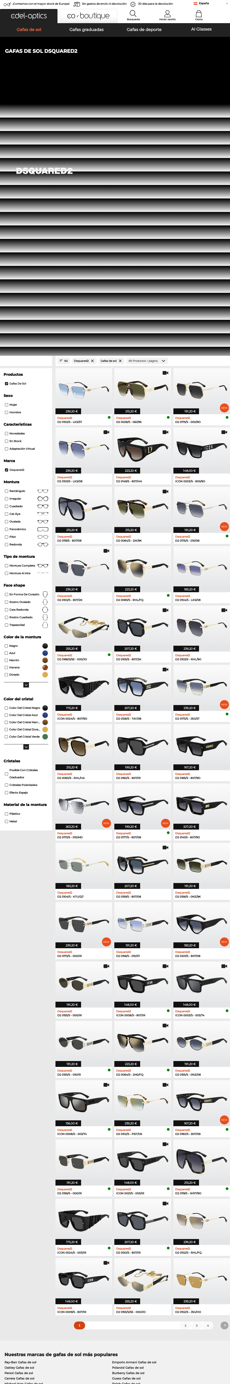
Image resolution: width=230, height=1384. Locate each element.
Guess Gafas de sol (126, 1114)
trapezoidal (26, 361)
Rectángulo (26, 227)
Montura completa (26, 301)
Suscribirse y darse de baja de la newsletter (185, 1272)
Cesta (199, 19)
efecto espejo (16, 528)
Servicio (83, 1265)
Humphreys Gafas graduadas (26, 1158)
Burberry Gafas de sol (128, 1109)
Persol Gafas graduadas (133, 1147)
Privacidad (46, 1357)
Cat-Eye (26, 250)
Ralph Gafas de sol (126, 1120)
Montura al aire (26, 309)
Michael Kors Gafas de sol (23, 1120)
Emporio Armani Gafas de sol (134, 1098)
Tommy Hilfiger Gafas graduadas (140, 1158)
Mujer (11, 140)
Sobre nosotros (15, 1265)
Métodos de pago (90, 1272)
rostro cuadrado (26, 353)
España (204, 3)
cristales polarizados (21, 521)
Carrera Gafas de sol (19, 1114)
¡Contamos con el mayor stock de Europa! (41, 3)
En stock (13, 177)
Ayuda (158, 1265)
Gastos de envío (89, 1277)
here (118, 1215)
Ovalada (26, 257)
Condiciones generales (20, 1357)
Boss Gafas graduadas (132, 1153)
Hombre (13, 148)
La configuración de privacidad (26, 1272)
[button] (29, 16)
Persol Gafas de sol (18, 1109)
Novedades (15, 169)
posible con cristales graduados (21, 510)
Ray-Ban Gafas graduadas (23, 1142)
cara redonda (26, 345)
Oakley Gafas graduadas (22, 1147)
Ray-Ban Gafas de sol (20, 1098)
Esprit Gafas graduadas (133, 1163)
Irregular (26, 234)
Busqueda (133, 19)
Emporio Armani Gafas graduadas (30, 1163)
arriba (221, 1357)
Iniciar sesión (167, 19)
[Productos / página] (147, 97)
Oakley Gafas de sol (19, 1104)
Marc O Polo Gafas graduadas (26, 1153)
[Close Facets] (26, 97)
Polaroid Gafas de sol (128, 1104)
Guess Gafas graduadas (133, 1142)
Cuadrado (26, 242)
